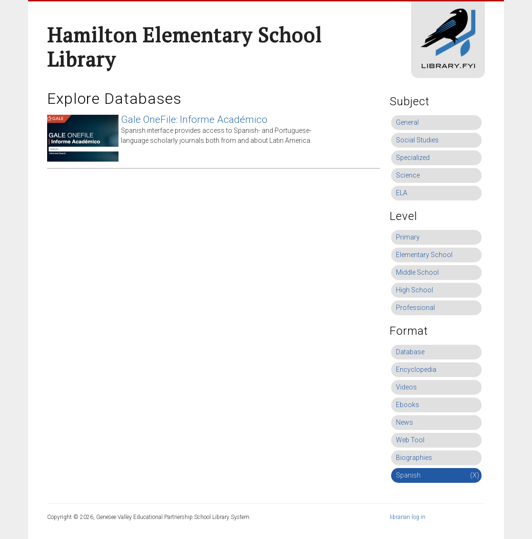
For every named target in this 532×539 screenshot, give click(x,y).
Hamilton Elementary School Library (184, 46)
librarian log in (407, 517)
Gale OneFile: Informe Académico (194, 119)
